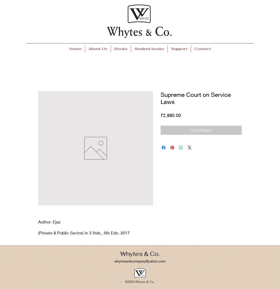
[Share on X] (189, 147)
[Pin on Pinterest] (172, 147)
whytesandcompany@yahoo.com (140, 261)
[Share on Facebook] (163, 147)
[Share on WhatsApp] (181, 147)
